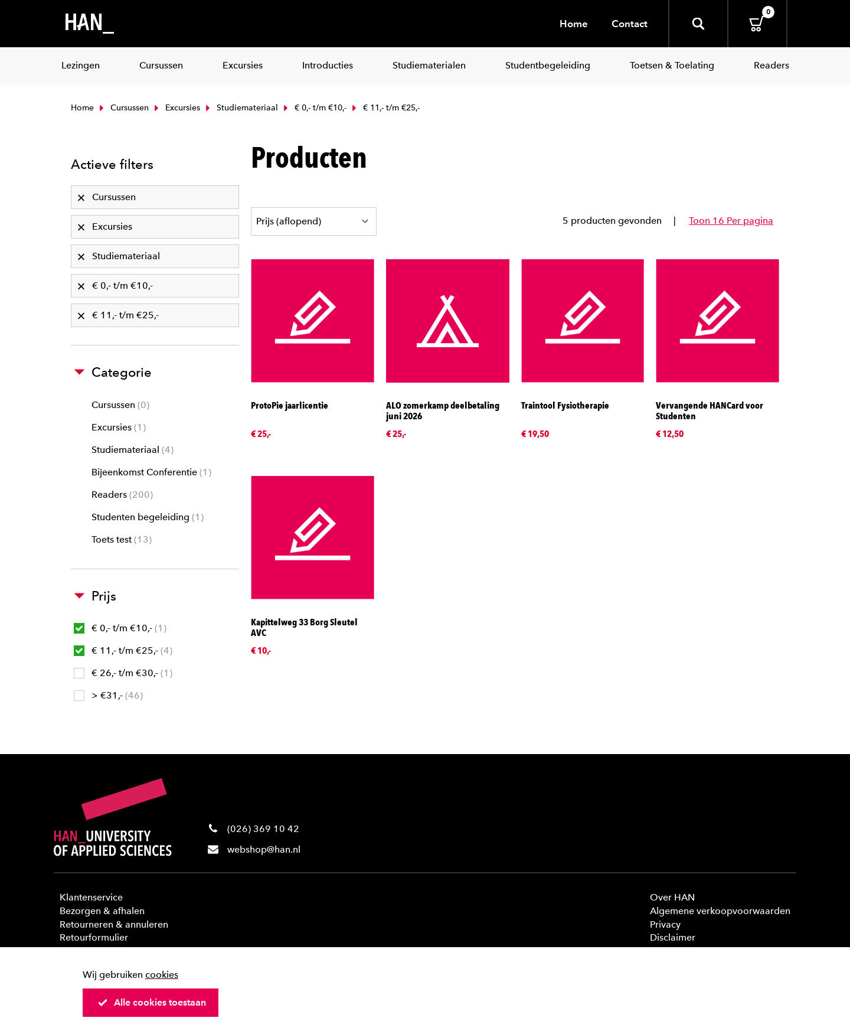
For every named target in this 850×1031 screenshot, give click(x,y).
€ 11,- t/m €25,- (123, 650)
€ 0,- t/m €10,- (313, 108)
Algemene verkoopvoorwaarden (720, 910)
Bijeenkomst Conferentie (151, 472)
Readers (122, 494)
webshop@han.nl (263, 849)
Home (574, 24)
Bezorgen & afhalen (102, 910)
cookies (161, 974)
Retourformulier (94, 937)
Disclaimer (672, 937)
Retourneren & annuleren (114, 924)
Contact (630, 24)
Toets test (121, 539)
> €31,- (108, 695)
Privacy (665, 924)
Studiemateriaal (240, 108)
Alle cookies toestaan (151, 1002)
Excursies (176, 108)
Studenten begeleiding (147, 517)
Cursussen (123, 108)
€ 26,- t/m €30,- (123, 672)
